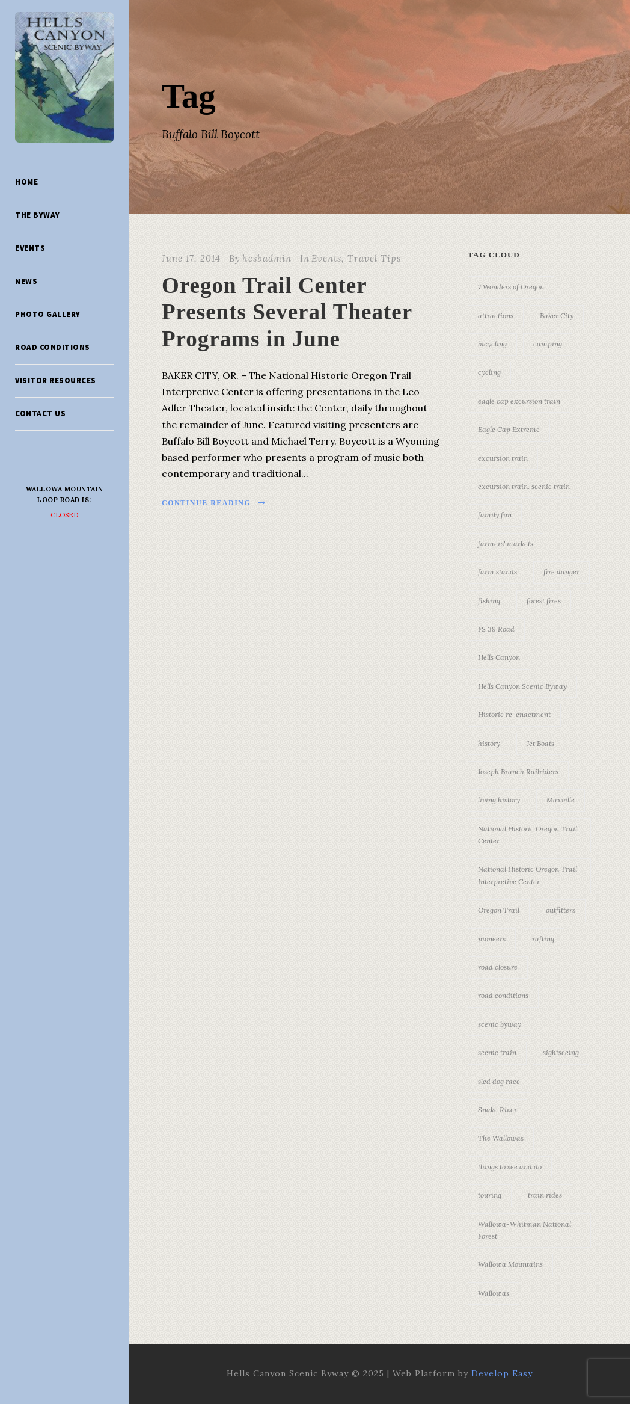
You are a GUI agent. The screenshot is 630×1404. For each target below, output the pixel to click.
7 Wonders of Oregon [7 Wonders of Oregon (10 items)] (511, 286)
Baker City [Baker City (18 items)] (556, 315)
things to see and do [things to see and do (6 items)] (510, 1166)
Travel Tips (374, 258)
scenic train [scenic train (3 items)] (497, 1052)
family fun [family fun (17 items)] (495, 514)
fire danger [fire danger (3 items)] (561, 571)
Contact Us (40, 413)
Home (26, 182)
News (26, 281)
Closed (64, 515)
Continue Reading (214, 503)
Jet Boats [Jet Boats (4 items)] (540, 743)
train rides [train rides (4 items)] (545, 1194)
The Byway (37, 215)
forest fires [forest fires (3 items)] (544, 600)
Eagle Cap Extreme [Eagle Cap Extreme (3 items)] (509, 429)
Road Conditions (52, 347)
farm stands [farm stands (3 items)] (497, 571)
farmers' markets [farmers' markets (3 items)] (505, 543)
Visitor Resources (55, 380)
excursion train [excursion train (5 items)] (503, 458)
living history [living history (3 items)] (499, 799)
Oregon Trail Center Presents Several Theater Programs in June (287, 312)
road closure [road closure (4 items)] (498, 966)
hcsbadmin (267, 258)
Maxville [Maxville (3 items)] (560, 799)
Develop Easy (502, 1373)
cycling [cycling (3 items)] (489, 372)
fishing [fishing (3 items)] (489, 600)
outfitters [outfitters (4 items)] (560, 909)
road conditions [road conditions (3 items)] (503, 995)
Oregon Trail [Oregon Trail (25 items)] (498, 909)
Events (30, 248)
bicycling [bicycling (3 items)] (492, 343)
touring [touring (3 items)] (489, 1194)
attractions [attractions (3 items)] (495, 315)
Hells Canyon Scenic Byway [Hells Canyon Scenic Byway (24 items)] (522, 686)
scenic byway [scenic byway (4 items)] (499, 1024)
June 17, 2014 (191, 258)
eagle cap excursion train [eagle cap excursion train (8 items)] (519, 400)
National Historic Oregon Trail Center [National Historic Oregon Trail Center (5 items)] (527, 834)
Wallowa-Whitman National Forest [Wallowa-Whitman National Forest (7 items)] (524, 1229)
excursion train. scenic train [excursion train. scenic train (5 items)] (524, 486)
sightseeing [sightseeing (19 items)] (561, 1052)
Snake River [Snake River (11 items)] (497, 1109)
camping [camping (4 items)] (547, 343)
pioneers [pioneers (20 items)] (492, 938)
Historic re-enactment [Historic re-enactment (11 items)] (514, 714)
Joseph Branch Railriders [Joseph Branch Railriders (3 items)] (518, 771)
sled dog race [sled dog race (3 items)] (499, 1081)
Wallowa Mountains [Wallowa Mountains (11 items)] (510, 1264)
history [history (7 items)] (489, 743)
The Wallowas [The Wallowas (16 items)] (501, 1137)
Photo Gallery (48, 314)
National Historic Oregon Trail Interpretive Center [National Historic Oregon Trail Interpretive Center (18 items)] (527, 874)
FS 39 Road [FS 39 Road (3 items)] (496, 628)
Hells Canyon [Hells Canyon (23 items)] (499, 657)
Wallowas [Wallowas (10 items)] (493, 1293)
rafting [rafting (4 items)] (543, 938)
